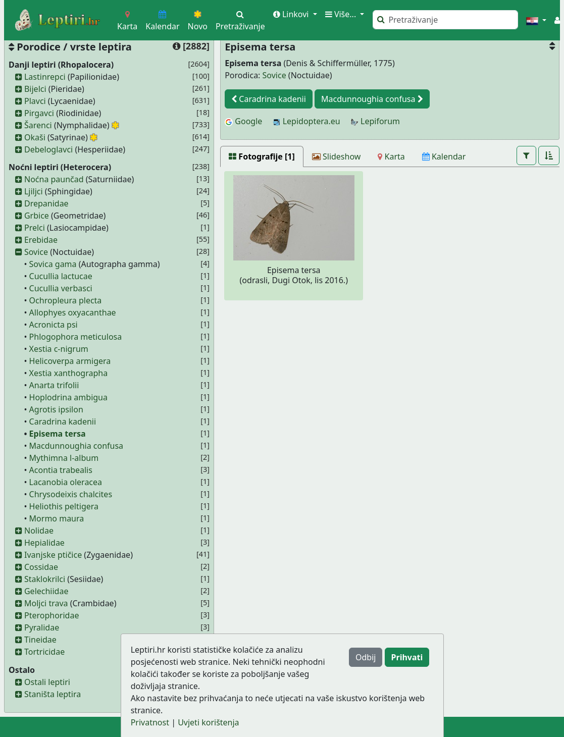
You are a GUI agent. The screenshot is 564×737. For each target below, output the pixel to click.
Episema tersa (57, 433)
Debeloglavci (48, 149)
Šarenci (38, 125)
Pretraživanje (240, 21)
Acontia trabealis (60, 470)
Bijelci (35, 88)
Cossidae (41, 566)
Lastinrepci (45, 76)
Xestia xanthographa (68, 373)
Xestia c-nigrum (58, 348)
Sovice (36, 251)
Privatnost (150, 722)
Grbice (36, 215)
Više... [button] (341, 14)
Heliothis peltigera (63, 506)
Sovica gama (53, 264)
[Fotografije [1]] (261, 156)
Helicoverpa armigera (70, 360)
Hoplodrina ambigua (68, 397)
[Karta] (391, 156)
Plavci (35, 101)
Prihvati (407, 657)
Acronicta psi (53, 324)
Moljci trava (46, 603)
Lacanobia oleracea (65, 482)
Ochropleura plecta (65, 300)
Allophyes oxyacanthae (72, 312)
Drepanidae (46, 203)
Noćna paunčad (54, 179)
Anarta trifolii (54, 385)
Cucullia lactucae (60, 276)
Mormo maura (56, 518)
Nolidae (39, 530)
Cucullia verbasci (60, 288)
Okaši (34, 137)
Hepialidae (44, 542)
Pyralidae (41, 627)
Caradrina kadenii (62, 421)
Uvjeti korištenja (208, 722)
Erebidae (41, 239)
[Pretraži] (445, 19)
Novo (198, 21)
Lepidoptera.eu (306, 121)
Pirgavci (39, 113)
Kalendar (162, 21)
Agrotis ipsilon (56, 409)
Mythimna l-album (64, 457)
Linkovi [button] (292, 14)
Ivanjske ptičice (53, 554)
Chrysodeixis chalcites (70, 494)
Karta (127, 21)
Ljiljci (33, 191)
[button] (536, 20)
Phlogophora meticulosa (75, 336)
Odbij (365, 657)
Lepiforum (375, 121)
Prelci (34, 227)
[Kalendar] (444, 156)
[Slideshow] (336, 156)
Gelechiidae (46, 591)
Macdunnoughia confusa (76, 445)
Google (243, 121)
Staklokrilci (44, 579)
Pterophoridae (51, 615)
